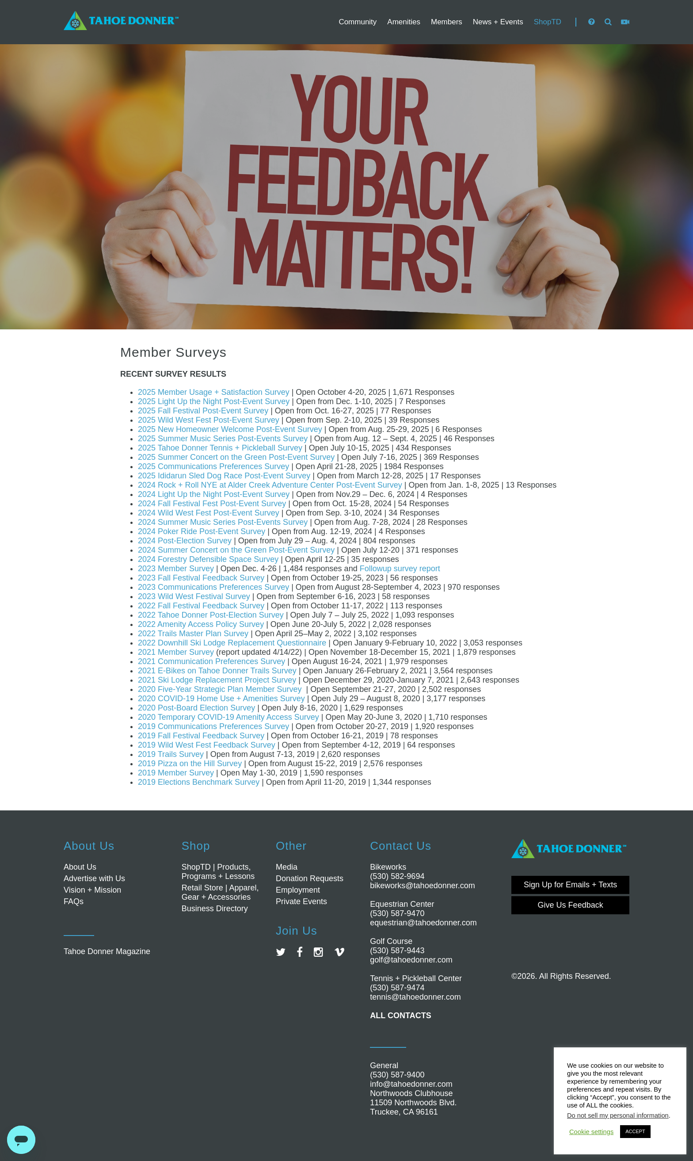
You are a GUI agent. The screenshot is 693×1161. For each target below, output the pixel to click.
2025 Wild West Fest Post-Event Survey (208, 420)
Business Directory (215, 908)
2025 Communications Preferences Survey (214, 466)
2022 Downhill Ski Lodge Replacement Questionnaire (232, 642)
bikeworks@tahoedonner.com (422, 885)
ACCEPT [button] (635, 1131)
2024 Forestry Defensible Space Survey (208, 559)
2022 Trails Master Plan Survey (193, 633)
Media (286, 867)
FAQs (74, 901)
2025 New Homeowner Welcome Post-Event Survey (230, 429)
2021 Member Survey (176, 652)
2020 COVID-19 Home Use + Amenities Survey (221, 698)
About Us (80, 867)
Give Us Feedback (570, 905)
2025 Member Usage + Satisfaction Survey (213, 392)
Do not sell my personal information (618, 1115)
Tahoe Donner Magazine (107, 951)
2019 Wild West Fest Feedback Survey (206, 745)
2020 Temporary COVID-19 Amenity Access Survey (228, 717)
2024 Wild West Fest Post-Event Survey (208, 512)
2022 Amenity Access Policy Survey (201, 624)
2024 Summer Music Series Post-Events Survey (223, 522)
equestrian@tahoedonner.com (423, 922)
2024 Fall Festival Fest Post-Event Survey (212, 503)
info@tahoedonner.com (411, 1084)
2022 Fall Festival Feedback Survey (201, 605)
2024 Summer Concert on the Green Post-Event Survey (236, 550)
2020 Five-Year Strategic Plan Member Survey (220, 689)
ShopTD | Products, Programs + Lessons (218, 872)
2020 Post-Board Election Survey (196, 707)
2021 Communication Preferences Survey (211, 661)
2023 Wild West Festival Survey (194, 596)
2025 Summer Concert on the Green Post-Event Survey (236, 457)
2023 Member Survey (176, 568)
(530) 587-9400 (397, 1074)
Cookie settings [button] (591, 1131)
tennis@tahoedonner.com (415, 997)
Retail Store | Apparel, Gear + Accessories (220, 892)
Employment (298, 890)
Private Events (301, 901)
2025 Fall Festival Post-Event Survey (203, 410)
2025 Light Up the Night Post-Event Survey (213, 401)
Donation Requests (309, 878)
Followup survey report (400, 568)
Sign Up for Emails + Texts (570, 884)
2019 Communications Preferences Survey (213, 726)
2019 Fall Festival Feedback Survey (201, 735)
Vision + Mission (92, 890)
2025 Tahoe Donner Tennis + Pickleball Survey (220, 447)
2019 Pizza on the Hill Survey (190, 763)
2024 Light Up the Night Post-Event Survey (213, 494)
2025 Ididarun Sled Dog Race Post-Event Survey (224, 475)
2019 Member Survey (176, 772)
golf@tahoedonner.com (411, 959)
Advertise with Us (94, 878)
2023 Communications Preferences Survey (213, 587)
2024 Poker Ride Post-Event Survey (201, 531)
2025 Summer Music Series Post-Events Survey (223, 438)
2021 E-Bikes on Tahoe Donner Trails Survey (217, 670)
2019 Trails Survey (171, 754)
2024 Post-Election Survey (185, 540)
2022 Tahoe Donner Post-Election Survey (211, 615)
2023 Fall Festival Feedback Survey (201, 577)
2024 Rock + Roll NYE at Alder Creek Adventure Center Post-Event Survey (270, 485)
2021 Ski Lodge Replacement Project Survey (217, 680)
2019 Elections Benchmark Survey (198, 782)
